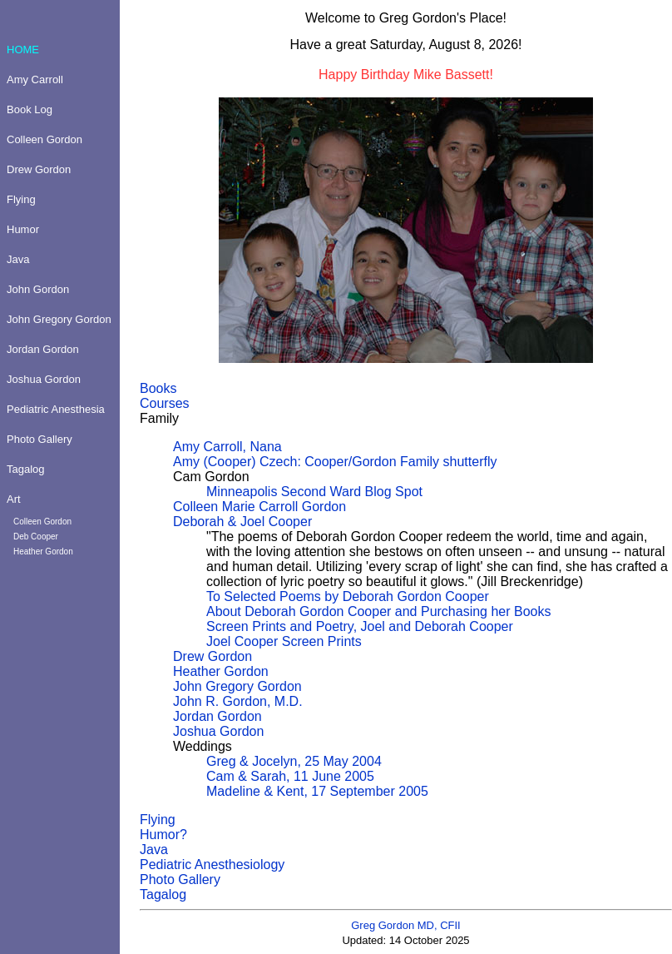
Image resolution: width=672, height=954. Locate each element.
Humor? (163, 834)
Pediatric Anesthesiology (212, 864)
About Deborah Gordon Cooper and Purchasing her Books (378, 611)
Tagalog (163, 894)
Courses (165, 403)
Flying (157, 819)
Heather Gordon (221, 671)
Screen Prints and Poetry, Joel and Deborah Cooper (359, 626)
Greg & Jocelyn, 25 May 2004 (294, 761)
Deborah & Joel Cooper (242, 521)
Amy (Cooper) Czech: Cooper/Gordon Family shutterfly (335, 462)
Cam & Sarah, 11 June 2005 (290, 776)
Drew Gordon (212, 656)
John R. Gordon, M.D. (238, 701)
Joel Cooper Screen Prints (284, 641)
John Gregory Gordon (237, 686)
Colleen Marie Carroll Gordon (259, 506)
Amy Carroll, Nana (227, 447)
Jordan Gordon (217, 716)
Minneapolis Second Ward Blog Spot (314, 491)
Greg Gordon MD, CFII (405, 925)
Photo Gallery (180, 879)
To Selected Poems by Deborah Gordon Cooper (347, 596)
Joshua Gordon (218, 731)
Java (154, 849)
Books (158, 388)
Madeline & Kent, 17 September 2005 (317, 791)
